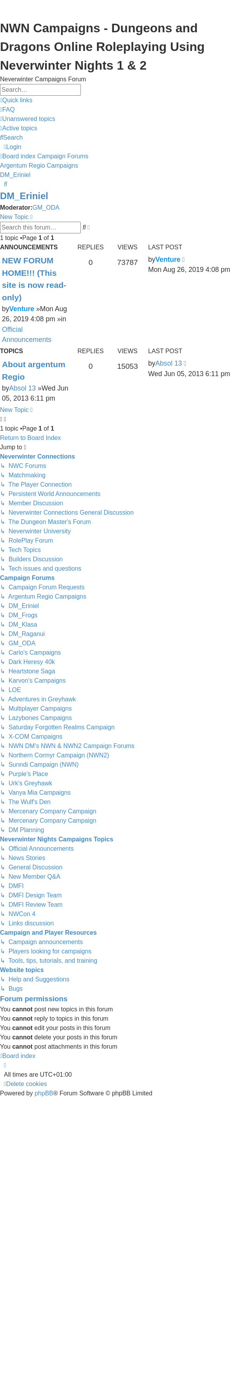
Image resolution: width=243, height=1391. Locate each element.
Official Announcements (26, 334)
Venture (22, 309)
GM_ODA (46, 207)
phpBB (44, 1093)
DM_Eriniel (24, 196)
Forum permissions (34, 999)
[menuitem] (7, 109)
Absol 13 (22, 388)
